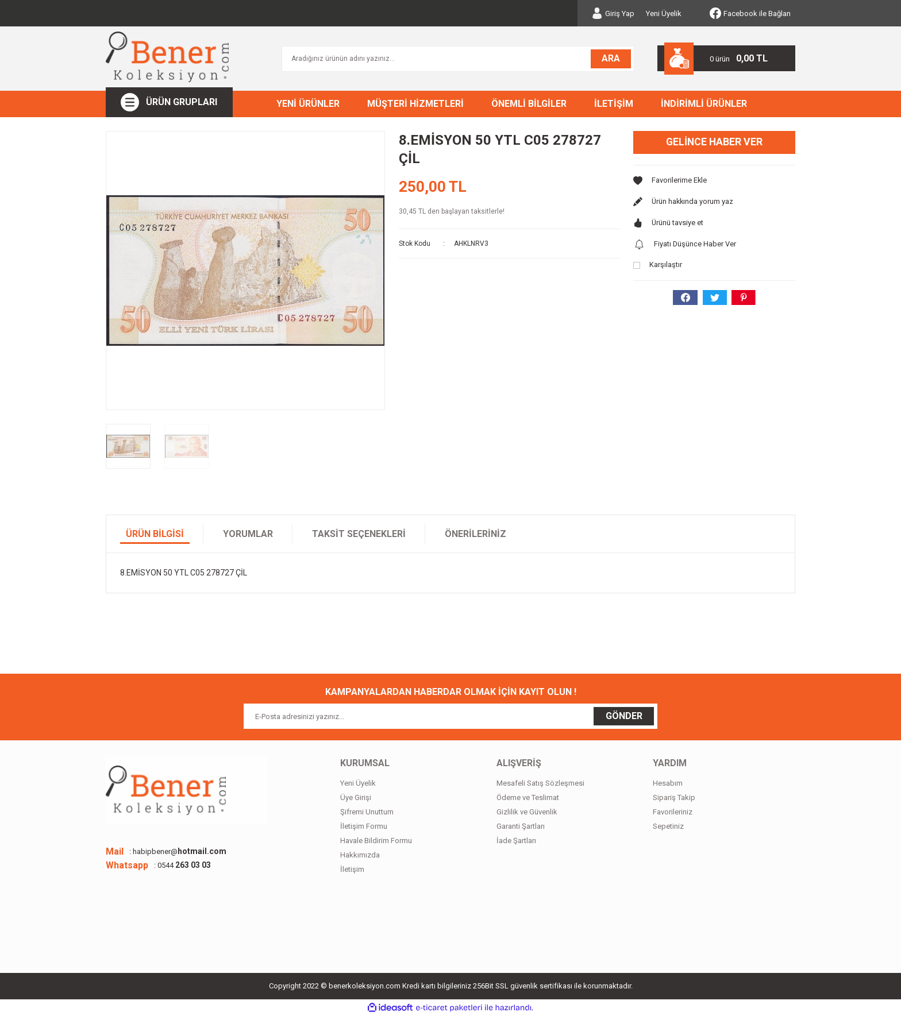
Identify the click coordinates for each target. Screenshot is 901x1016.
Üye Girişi (355, 797)
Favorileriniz (672, 812)
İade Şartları (516, 840)
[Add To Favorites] (714, 181)
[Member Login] (612, 13)
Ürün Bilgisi (155, 533)
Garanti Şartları (520, 826)
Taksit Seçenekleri (359, 533)
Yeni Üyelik (663, 13)
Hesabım (668, 783)
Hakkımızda (360, 855)
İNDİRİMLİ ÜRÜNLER (704, 103)
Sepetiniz (668, 826)
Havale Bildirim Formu (376, 840)
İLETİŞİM (613, 103)
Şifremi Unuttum (367, 812)
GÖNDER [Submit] (624, 715)
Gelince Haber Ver (714, 142)
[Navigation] (169, 102)
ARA (611, 58)
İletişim (352, 869)
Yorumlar (248, 533)
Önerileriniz (475, 533)
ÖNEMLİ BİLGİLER (529, 103)
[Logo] (167, 57)
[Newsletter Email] (450, 716)
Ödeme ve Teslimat (527, 797)
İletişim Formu (363, 826)
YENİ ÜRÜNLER (308, 103)
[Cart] (726, 58)
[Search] (458, 59)
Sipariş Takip (674, 797)
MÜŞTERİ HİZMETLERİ (415, 103)
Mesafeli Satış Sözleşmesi (540, 783)
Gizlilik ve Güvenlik (526, 812)
